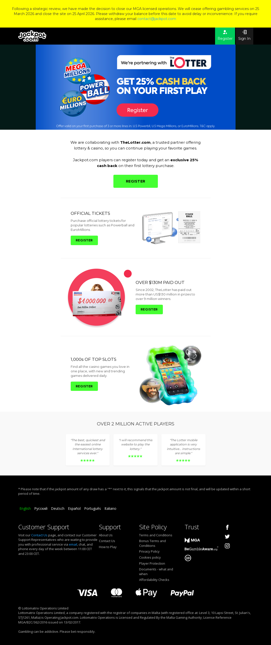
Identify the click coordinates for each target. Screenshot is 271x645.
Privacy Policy (149, 551)
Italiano (110, 508)
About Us (106, 535)
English (25, 508)
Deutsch (57, 508)
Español (74, 508)
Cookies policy (150, 557)
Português (92, 508)
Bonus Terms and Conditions (152, 543)
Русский (40, 508)
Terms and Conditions (155, 535)
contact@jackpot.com (156, 19)
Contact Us (39, 535)
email (73, 544)
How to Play (108, 547)
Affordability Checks (154, 579)
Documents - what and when (156, 571)
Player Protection (152, 563)
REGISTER (135, 181)
